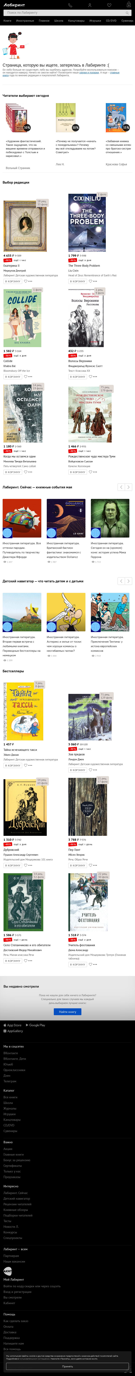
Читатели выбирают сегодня (26, 95)
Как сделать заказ (16, 1321)
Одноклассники (14, 1070)
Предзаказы (12, 1177)
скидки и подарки (89, 72)
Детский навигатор (17, 1198)
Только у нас (12, 1171)
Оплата (8, 1327)
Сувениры (127, 20)
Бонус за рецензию (17, 1160)
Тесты (7, 1221)
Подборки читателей (18, 1215)
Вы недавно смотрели (21, 986)
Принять (67, 1366)
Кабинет (9, 1303)
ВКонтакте (11, 1053)
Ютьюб (8, 1064)
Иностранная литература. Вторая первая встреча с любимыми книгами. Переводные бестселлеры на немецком (21, 646)
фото (42, 204)
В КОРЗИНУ (12, 281)
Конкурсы (10, 1232)
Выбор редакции (16, 182)
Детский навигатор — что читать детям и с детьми (43, 581)
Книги (7, 20)
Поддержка (12, 1338)
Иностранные (25, 20)
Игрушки (95, 20)
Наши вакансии (14, 1261)
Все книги (10, 1097)
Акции (8, 1149)
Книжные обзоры (16, 1210)
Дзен (7, 1076)
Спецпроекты (13, 1238)
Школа (58, 20)
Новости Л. (11, 1227)
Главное (44, 20)
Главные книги (14, 1154)
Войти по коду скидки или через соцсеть (32, 1286)
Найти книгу (67, 1012)
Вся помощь (12, 1349)
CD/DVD (111, 20)
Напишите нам (14, 1343)
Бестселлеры (13, 671)
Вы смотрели (13, 1297)
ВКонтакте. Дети (15, 1059)
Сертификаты (13, 1166)
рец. (41, 201)
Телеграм (10, 1081)
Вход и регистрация (17, 1292)
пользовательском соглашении (34, 1358)
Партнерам (11, 1256)
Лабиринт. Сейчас (16, 1193)
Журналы (10, 1108)
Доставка (10, 1332)
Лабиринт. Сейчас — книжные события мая (37, 487)
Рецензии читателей (17, 1204)
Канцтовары (76, 20)
